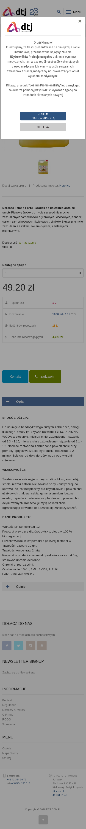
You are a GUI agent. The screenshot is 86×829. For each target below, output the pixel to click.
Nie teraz (43, 127)
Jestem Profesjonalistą (43, 116)
